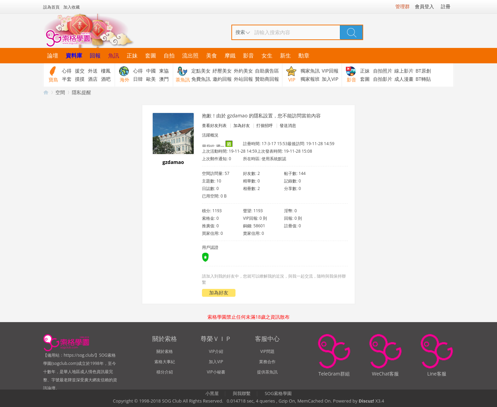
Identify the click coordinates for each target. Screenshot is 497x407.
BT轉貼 (423, 79)
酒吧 (106, 79)
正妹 (132, 55)
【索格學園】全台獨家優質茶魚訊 (46, 92)
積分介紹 (164, 372)
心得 (67, 70)
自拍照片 (382, 70)
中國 (151, 70)
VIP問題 (267, 351)
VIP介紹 (216, 351)
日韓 (138, 79)
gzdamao (173, 162)
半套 (67, 79)
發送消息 (288, 125)
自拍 (169, 55)
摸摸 (80, 79)
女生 (267, 55)
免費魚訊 (201, 79)
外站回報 (243, 79)
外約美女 (243, 70)
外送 (93, 70)
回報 (95, 55)
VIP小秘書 (216, 372)
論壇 (52, 55)
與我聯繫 (242, 393)
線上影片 (403, 70)
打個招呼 (264, 125)
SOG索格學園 (278, 393)
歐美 (151, 79)
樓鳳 (106, 70)
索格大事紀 (164, 362)
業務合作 (267, 362)
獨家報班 (310, 79)
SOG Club (171, 401)
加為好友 (241, 125)
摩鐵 (230, 55)
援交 (80, 70)
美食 (211, 55)
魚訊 (113, 55)
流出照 (190, 55)
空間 (60, 92)
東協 (164, 70)
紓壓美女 (222, 70)
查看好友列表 (214, 125)
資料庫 (74, 55)
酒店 (93, 79)
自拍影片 (382, 79)
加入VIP (330, 79)
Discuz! (366, 401)
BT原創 (423, 70)
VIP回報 (330, 70)
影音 (248, 55)
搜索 (240, 32)
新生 (285, 55)
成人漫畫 (403, 79)
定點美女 (201, 70)
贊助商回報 (267, 79)
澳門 (164, 79)
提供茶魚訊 (267, 372)
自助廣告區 (267, 70)
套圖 (150, 55)
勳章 (303, 55)
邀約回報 (222, 79)
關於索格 (164, 351)
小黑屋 (212, 393)
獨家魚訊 (310, 70)
